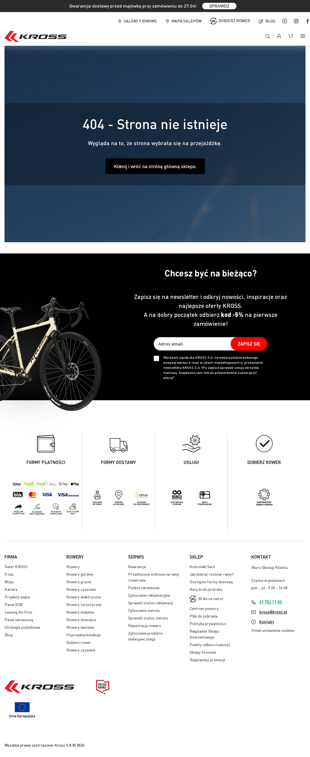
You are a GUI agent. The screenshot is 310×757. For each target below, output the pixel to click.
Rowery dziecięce (81, 619)
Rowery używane (80, 649)
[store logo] (35, 36)
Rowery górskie (79, 574)
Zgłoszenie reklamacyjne (149, 595)
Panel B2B (13, 604)
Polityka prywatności (208, 623)
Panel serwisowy (18, 619)
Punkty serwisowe (143, 587)
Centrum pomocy (204, 608)
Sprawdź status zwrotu (148, 617)
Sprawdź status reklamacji (150, 602)
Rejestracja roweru (144, 625)
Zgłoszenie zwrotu (144, 610)
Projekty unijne (17, 596)
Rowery (73, 566)
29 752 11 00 (270, 601)
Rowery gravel (78, 581)
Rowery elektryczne (83, 596)
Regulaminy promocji (207, 659)
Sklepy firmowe (203, 652)
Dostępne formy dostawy (211, 581)
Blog (270, 20)
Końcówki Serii (202, 566)
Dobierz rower (234, 20)
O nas (9, 574)
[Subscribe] (249, 344)
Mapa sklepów (187, 20)
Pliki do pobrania (204, 615)
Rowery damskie (80, 627)
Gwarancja (137, 566)
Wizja (8, 581)
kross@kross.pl (273, 611)
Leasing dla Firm (18, 611)
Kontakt (266, 621)
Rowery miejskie (80, 611)
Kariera (10, 589)
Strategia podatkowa (22, 627)
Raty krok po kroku (206, 589)
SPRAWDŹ (219, 6)
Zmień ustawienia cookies (272, 630)
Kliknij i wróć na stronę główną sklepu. (155, 166)
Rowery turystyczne (83, 604)
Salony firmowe (140, 20)
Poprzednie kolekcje (83, 634)
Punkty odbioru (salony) (210, 644)
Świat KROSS (16, 566)
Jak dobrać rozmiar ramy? (212, 574)
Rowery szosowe (81, 589)
